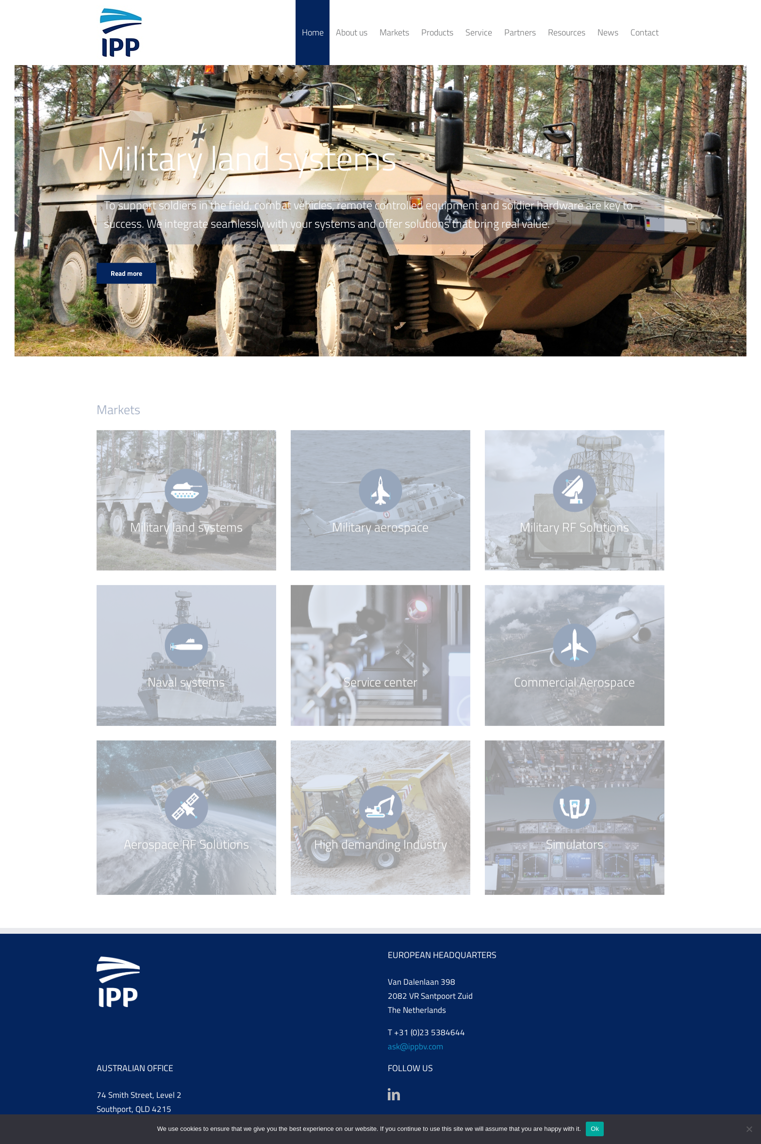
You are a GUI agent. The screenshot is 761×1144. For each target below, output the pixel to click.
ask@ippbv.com (415, 1046)
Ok (595, 1128)
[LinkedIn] (394, 1094)
